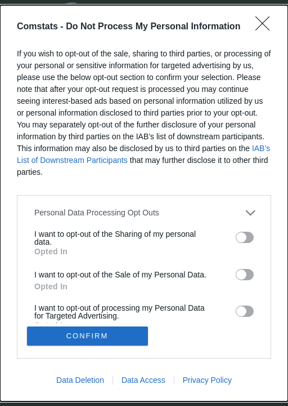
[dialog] (144, 203)
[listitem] (144, 213)
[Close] (266, 27)
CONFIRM (87, 336)
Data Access (143, 380)
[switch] (245, 237)
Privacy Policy (207, 380)
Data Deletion (80, 380)
